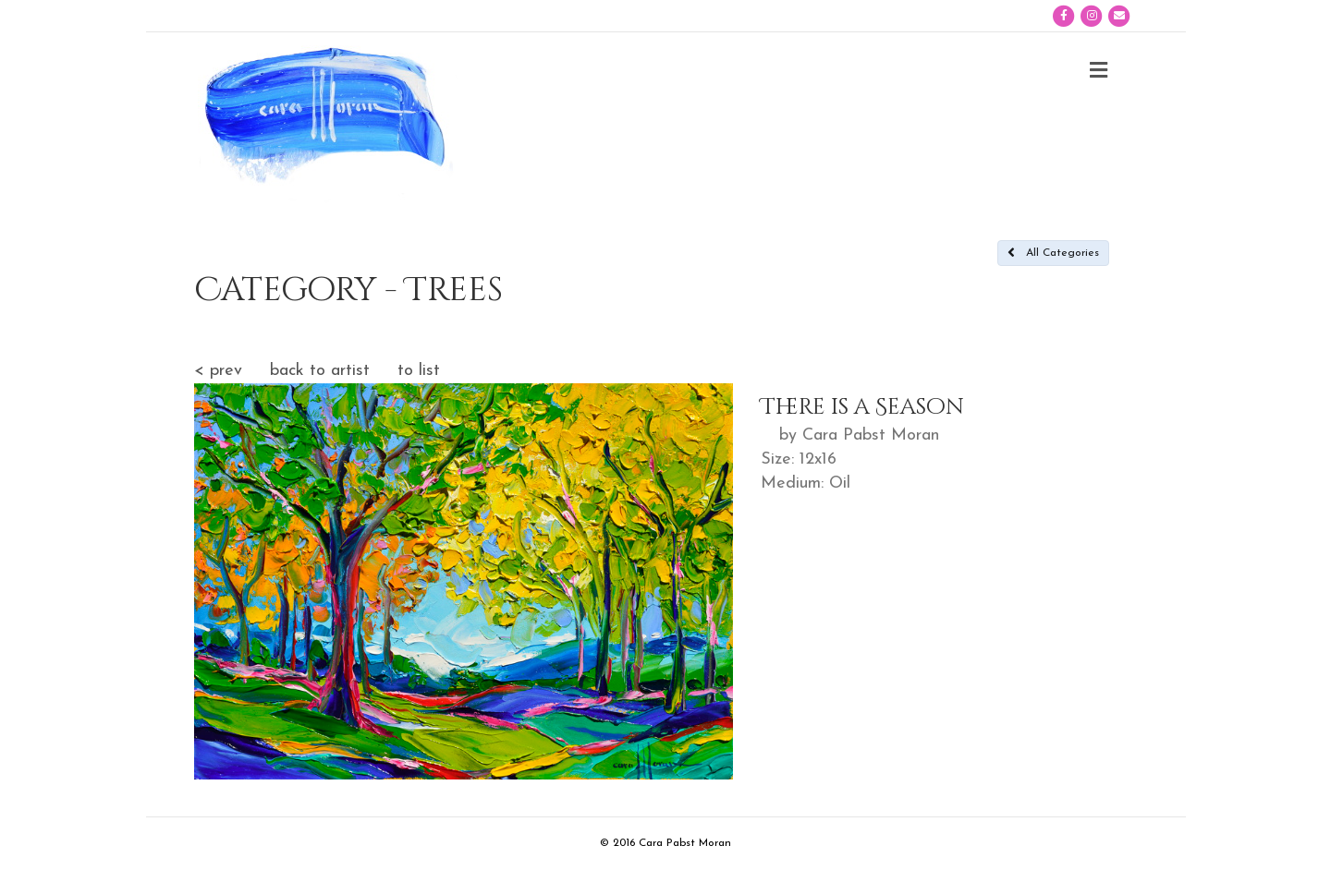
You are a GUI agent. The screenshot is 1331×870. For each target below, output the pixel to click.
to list (418, 371)
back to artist (320, 371)
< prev (218, 371)
